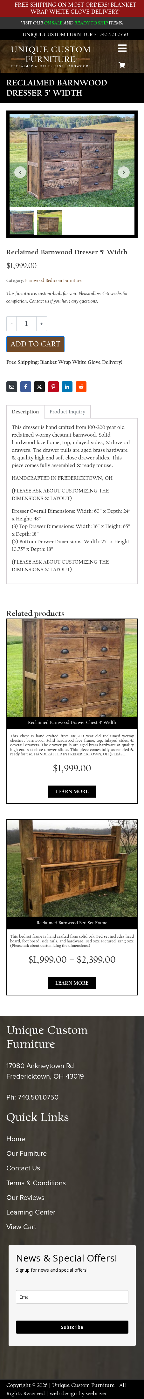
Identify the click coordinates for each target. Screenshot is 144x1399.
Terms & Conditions (36, 1183)
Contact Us (23, 1168)
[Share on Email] (11, 386)
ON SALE (53, 23)
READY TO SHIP (91, 23)
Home (15, 1139)
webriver (96, 1393)
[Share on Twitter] (39, 386)
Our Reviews (25, 1198)
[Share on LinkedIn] (67, 386)
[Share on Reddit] (81, 386)
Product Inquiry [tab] (67, 412)
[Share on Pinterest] (53, 386)
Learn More (72, 791)
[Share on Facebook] (25, 386)
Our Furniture (26, 1153)
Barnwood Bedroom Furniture (53, 280)
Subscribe (72, 1327)
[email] (72, 1297)
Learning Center (30, 1212)
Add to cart (35, 344)
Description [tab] (25, 412)
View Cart (21, 1227)
